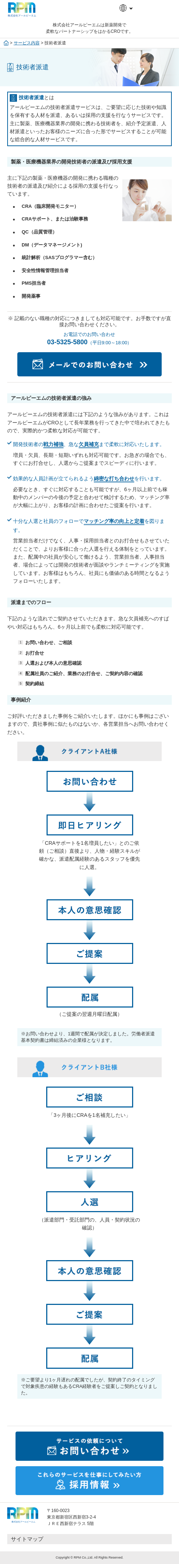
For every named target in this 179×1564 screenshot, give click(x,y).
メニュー (162, 7)
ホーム (6, 43)
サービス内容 (27, 42)
